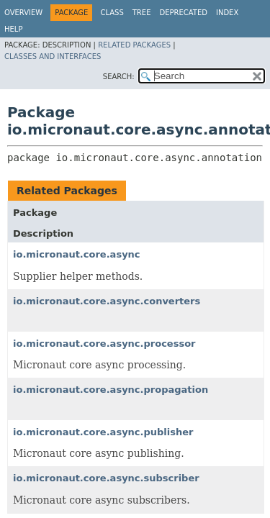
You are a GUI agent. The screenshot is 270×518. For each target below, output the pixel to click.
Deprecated (183, 13)
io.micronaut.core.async (76, 254)
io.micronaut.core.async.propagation (110, 389)
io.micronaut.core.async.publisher (103, 432)
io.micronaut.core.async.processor (104, 343)
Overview (23, 13)
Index (227, 13)
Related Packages (134, 45)
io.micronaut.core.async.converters (106, 301)
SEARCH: (119, 77)
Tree (141, 13)
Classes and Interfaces (52, 56)
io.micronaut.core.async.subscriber (106, 478)
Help (13, 29)
